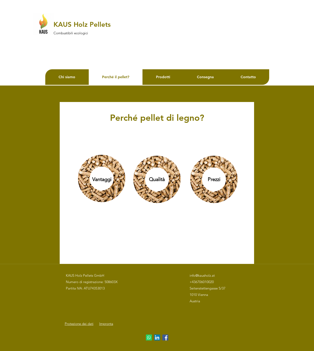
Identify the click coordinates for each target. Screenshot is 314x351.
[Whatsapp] (149, 337)
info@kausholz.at (202, 275)
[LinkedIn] (157, 337)
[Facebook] (165, 337)
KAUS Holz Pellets (82, 24)
